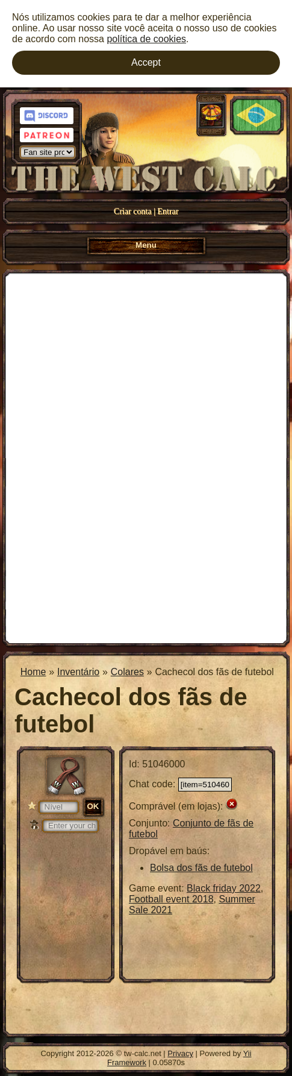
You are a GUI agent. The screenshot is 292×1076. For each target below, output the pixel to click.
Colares (127, 672)
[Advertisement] (146, 457)
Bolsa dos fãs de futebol (201, 868)
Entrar (167, 211)
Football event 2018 (171, 899)
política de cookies (146, 39)
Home (33, 672)
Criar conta (133, 211)
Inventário (78, 672)
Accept (146, 62)
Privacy (180, 1053)
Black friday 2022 (224, 888)
